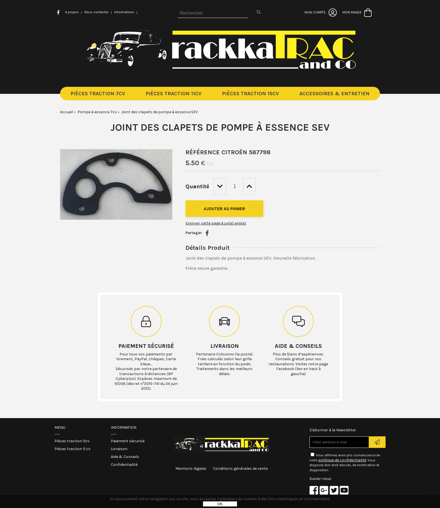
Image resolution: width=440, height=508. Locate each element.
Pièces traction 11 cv (72, 448)
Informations (124, 12)
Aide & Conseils (125, 456)
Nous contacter (96, 12)
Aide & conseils (298, 346)
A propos (72, 12)
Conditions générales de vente (240, 468)
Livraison (224, 346)
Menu (59, 427)
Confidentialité (124, 464)
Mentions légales (191, 468)
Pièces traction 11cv (72, 441)
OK (220, 504)
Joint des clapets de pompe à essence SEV (220, 127)
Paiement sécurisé (146, 346)
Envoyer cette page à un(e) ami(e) (215, 223)
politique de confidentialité (342, 460)
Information (123, 427)
